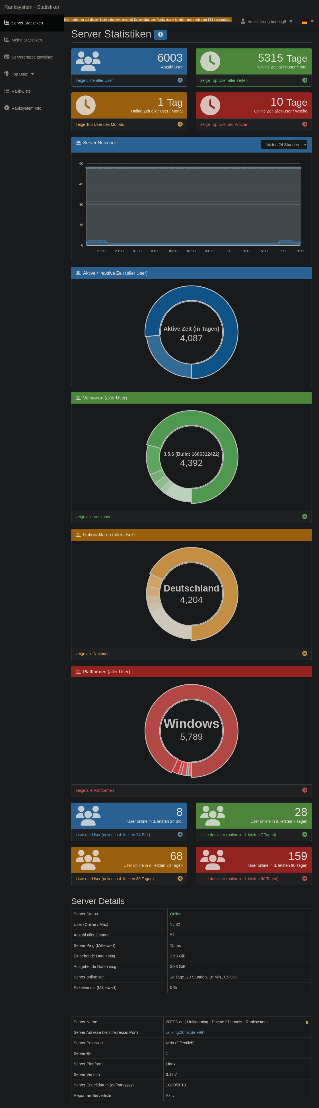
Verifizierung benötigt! (267, 21)
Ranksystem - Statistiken (32, 7)
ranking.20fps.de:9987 (185, 1032)
